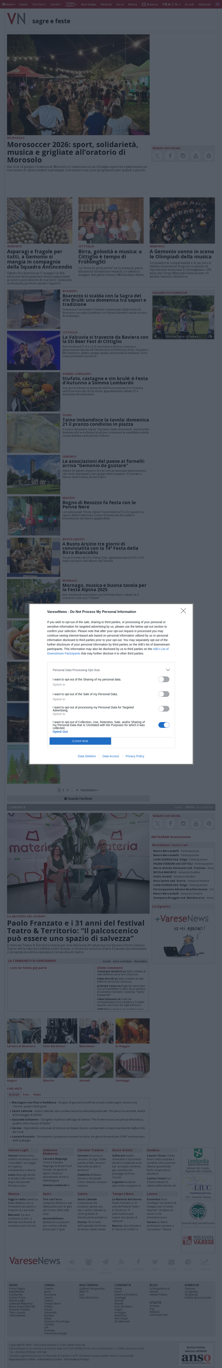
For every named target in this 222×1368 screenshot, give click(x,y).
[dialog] (111, 684)
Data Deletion (87, 756)
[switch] (163, 679)
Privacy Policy (135, 756)
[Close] (185, 612)
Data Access (110, 756)
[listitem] (111, 670)
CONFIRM (80, 741)
